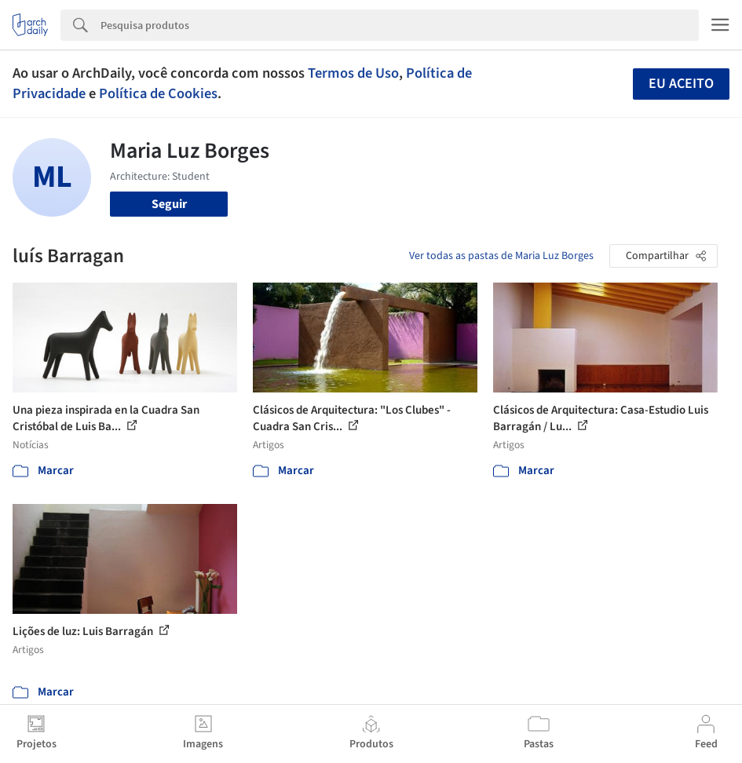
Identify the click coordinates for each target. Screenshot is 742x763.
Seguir (169, 204)
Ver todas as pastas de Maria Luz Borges (501, 255)
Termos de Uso (353, 73)
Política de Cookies (158, 93)
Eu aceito (681, 83)
